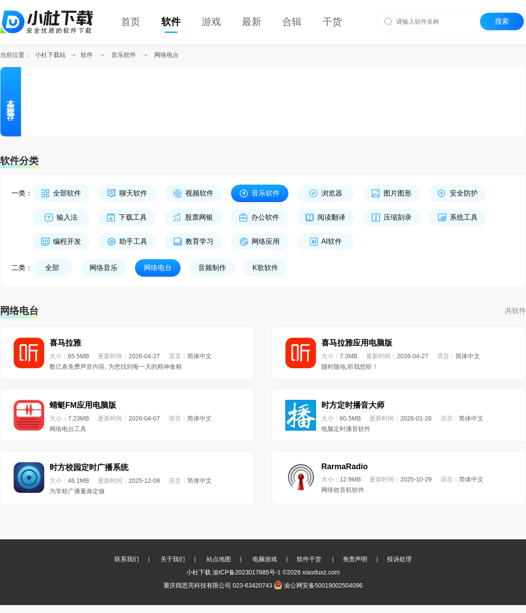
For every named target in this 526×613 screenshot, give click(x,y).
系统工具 (464, 217)
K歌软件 (265, 267)
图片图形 (398, 193)
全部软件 (67, 193)
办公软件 (265, 217)
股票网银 (199, 217)
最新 (251, 21)
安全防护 (464, 193)
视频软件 (199, 193)
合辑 (292, 21)
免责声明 (355, 559)
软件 (171, 21)
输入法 (67, 217)
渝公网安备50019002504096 (318, 585)
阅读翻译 (331, 217)
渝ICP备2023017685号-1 (247, 572)
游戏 (211, 21)
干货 (332, 21)
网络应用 (266, 241)
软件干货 (309, 559)
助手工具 (133, 241)
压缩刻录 (398, 217)
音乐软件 (123, 54)
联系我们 (126, 559)
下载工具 (133, 217)
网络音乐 (103, 267)
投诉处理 (399, 559)
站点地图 (218, 559)
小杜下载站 (50, 54)
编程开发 (67, 241)
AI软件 (331, 241)
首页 (130, 21)
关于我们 (172, 559)
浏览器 (331, 193)
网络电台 (166, 54)
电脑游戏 (264, 559)
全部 (52, 267)
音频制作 (212, 267)
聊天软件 (133, 193)
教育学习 (199, 241)
